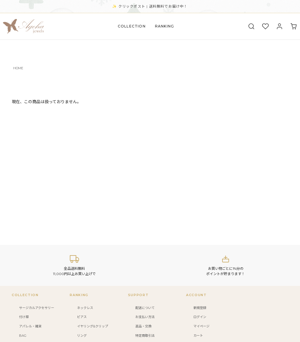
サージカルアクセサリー (36, 308)
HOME (18, 68)
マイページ (201, 326)
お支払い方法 (145, 317)
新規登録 (199, 308)
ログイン (199, 317)
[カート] (293, 26)
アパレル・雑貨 (30, 326)
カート (198, 336)
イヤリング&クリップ (92, 326)
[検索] (251, 26)
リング (82, 336)
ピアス (82, 317)
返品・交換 (143, 326)
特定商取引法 (145, 336)
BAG (22, 336)
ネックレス (85, 308)
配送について (145, 308)
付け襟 (24, 317)
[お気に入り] (265, 26)
